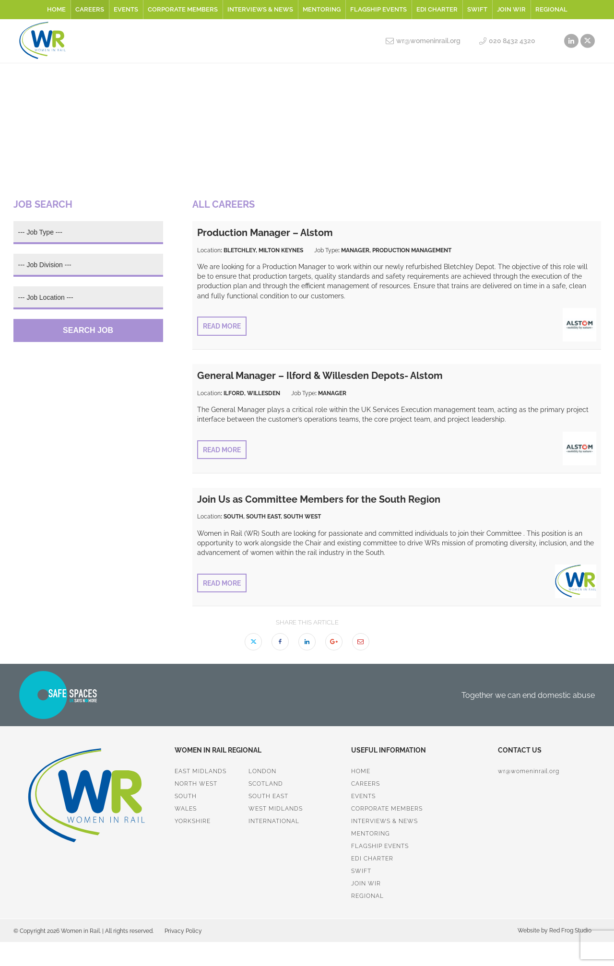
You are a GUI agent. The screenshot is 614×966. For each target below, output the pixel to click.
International (273, 821)
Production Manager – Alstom (265, 232)
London (262, 771)
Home (56, 9)
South (186, 796)
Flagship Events (378, 9)
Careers (89, 9)
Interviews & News (260, 9)
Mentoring (322, 9)
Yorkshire (193, 821)
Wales (186, 808)
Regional (551, 9)
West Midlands (275, 808)
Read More (222, 326)
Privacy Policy (183, 931)
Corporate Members (183, 9)
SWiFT (477, 9)
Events (126, 9)
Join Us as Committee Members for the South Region (318, 499)
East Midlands (200, 771)
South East (268, 796)
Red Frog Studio (569, 930)
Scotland (265, 783)
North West (196, 783)
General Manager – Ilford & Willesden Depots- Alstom (320, 375)
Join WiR (511, 9)
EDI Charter (437, 9)
